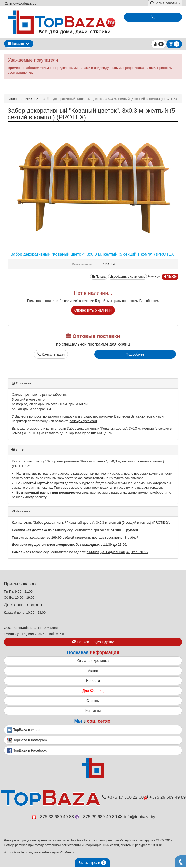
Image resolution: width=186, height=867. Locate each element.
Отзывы (92, 701)
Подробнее (135, 354)
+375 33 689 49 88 (53, 816)
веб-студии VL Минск (58, 852)
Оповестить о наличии (93, 310)
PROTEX (31, 99)
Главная (14, 99)
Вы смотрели (92, 862)
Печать (99, 277)
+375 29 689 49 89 (165, 797)
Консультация (51, 354)
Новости (93, 681)
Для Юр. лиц (93, 691)
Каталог (16, 44)
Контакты (93, 711)
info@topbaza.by (20, 3)
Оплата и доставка (93, 661)
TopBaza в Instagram (27, 740)
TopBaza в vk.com (24, 730)
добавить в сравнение (127, 277)
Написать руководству (93, 642)
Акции (93, 671)
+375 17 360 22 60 (123, 797)
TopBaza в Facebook (27, 750)
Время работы (165, 3)
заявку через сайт (83, 421)
